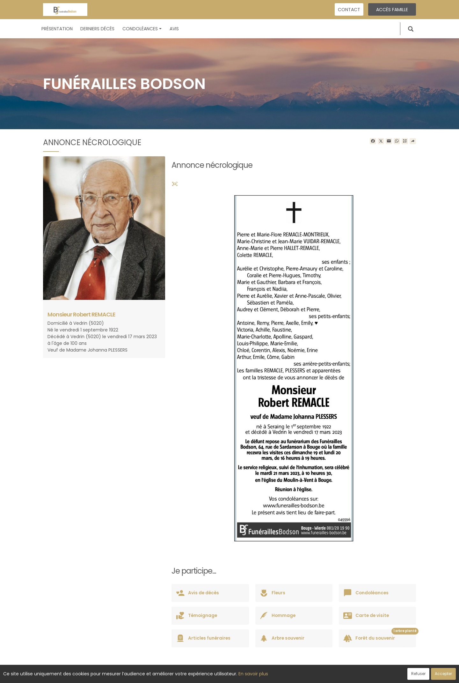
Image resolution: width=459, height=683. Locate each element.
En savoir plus (253, 674)
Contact (349, 9)
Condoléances (142, 29)
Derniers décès (97, 29)
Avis (174, 29)
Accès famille (392, 9)
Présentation (57, 29)
